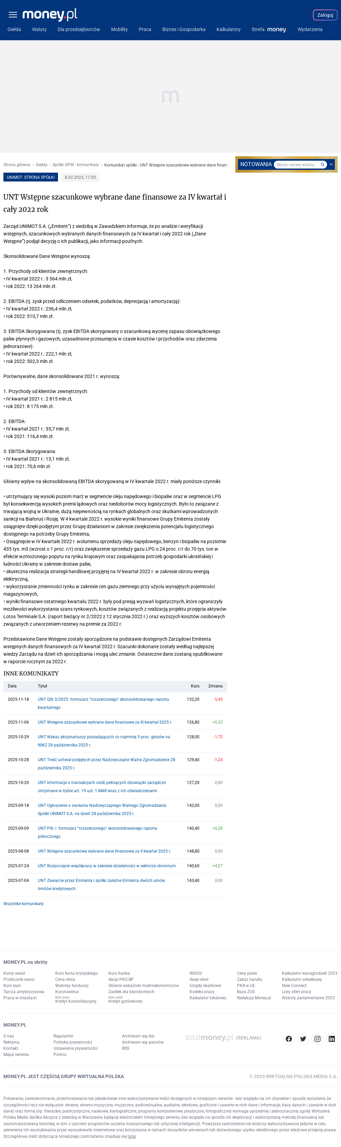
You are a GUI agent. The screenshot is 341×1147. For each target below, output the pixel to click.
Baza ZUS (246, 991)
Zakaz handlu (249, 979)
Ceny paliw (247, 973)
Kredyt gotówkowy (125, 1001)
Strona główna (16, 165)
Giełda (41, 165)
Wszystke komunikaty (23, 903)
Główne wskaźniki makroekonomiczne (143, 985)
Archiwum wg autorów (143, 1042)
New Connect (294, 985)
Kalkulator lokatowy (208, 998)
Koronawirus (67, 991)
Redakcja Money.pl (254, 998)
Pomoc (60, 1054)
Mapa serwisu (16, 1054)
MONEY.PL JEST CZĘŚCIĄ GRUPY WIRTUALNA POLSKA (63, 1076)
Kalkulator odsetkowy (302, 979)
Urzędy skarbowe (205, 985)
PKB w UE (246, 985)
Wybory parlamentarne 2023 (308, 998)
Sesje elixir (199, 979)
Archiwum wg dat (138, 1036)
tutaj (132, 1136)
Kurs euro (12, 985)
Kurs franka (119, 973)
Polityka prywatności (73, 1042)
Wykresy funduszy (72, 985)
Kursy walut (14, 973)
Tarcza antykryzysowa (23, 991)
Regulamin (63, 1036)
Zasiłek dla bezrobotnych (131, 991)
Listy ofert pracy (296, 991)
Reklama (11, 1042)
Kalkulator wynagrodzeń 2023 (310, 973)
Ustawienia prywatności (76, 1048)
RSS (125, 1048)
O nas (8, 1036)
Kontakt (10, 1048)
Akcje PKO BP (121, 979)
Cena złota (65, 979)
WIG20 (196, 973)
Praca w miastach (20, 998)
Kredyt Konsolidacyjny (76, 1001)
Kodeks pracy (202, 991)
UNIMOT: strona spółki (31, 177)
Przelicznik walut (18, 979)
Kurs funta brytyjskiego (76, 973)
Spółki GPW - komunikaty (76, 165)
